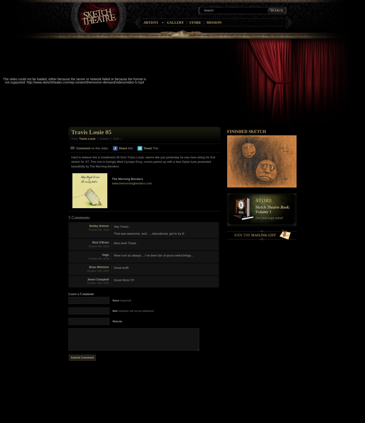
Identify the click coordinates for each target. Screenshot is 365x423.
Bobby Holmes (99, 226)
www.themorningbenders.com (132, 183)
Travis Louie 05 (91, 132)
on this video (92, 148)
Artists (150, 22)
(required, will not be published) (133, 311)
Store (195, 22)
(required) (121, 300)
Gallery (175, 22)
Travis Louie (87, 138)
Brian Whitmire (99, 267)
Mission (214, 22)
